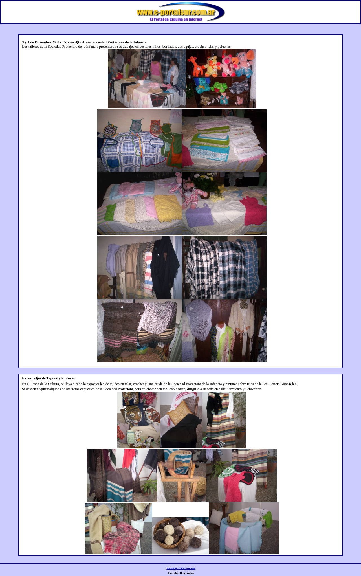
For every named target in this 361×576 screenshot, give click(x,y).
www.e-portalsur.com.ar (180, 568)
